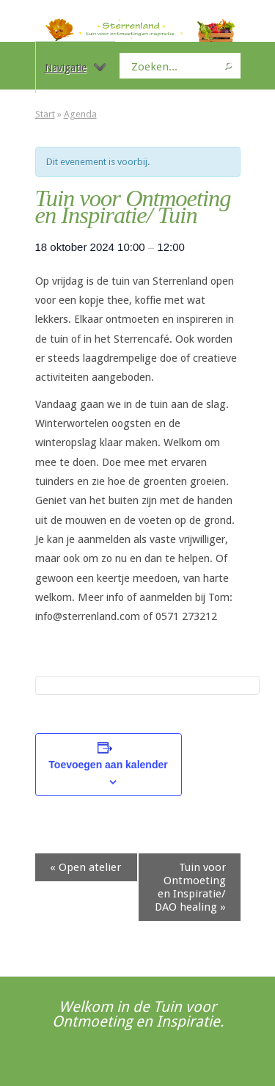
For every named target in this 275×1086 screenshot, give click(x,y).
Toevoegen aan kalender (107, 764)
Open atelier (85, 867)
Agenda (80, 114)
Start (45, 114)
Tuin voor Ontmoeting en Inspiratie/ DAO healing (190, 887)
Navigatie (75, 67)
